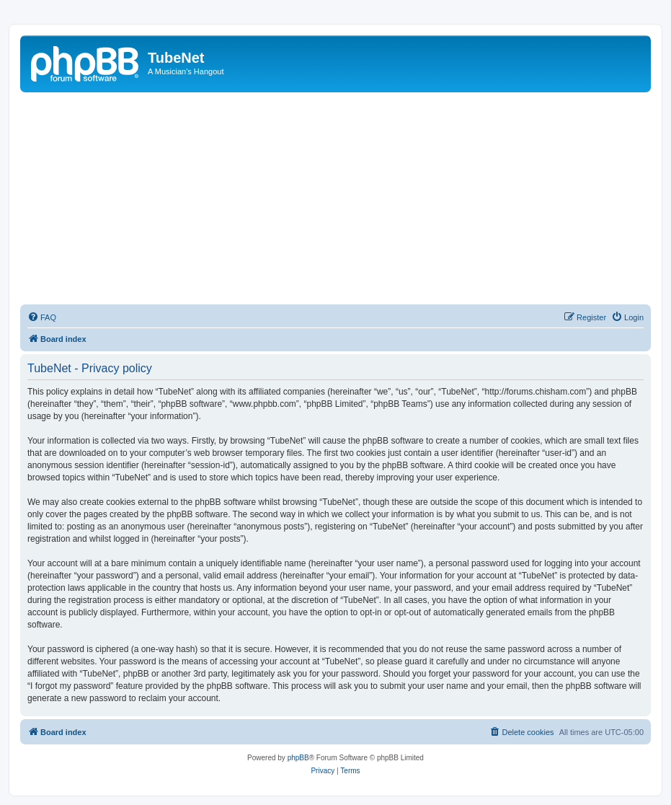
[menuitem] (41, 317)
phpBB (298, 758)
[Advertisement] (335, 201)
